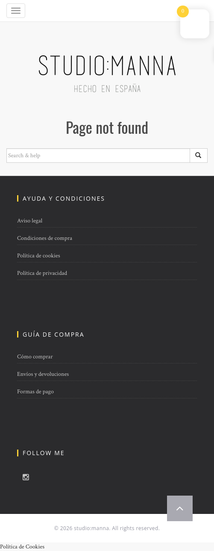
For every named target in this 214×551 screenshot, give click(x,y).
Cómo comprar (35, 357)
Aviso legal (29, 221)
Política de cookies (38, 256)
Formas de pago (35, 391)
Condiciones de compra (44, 238)
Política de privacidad (42, 273)
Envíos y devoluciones (43, 374)
